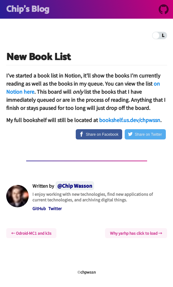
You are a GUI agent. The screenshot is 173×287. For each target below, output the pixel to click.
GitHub (39, 208)
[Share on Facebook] (99, 134)
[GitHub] (163, 10)
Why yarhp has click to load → (136, 233)
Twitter (55, 208)
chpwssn (88, 272)
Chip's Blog (27, 9)
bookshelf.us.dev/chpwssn (129, 120)
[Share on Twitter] (145, 134)
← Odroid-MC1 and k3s (31, 233)
